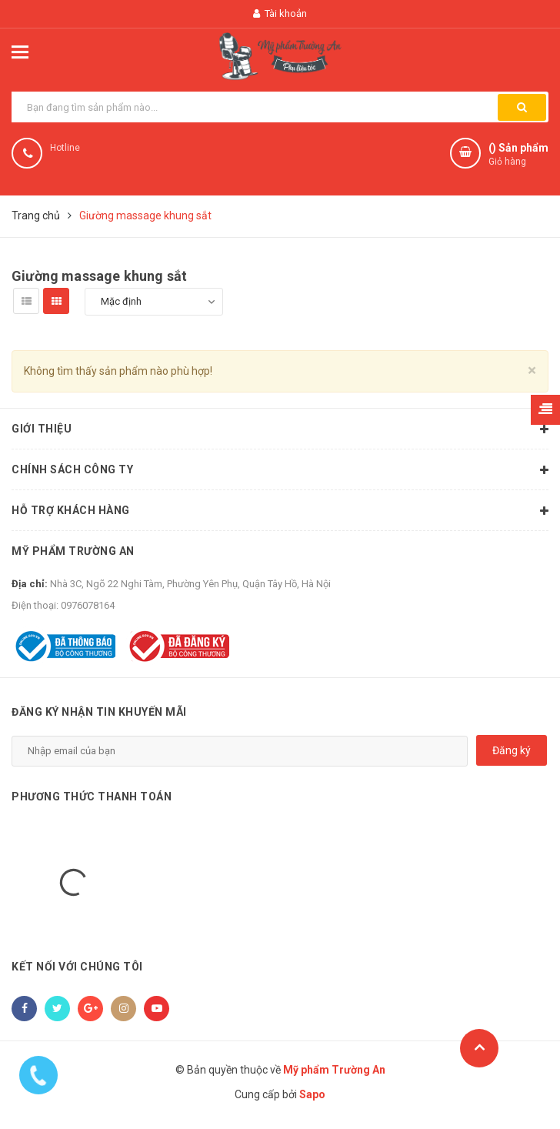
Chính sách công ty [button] (280, 470)
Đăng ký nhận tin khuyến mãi (99, 712)
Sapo (312, 1094)
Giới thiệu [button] (280, 429)
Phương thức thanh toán (92, 796)
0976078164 (88, 605)
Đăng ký (511, 750)
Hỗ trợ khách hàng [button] (280, 511)
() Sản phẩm (518, 155)
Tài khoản (280, 13)
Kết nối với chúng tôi (77, 966)
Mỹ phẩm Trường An (73, 551)
